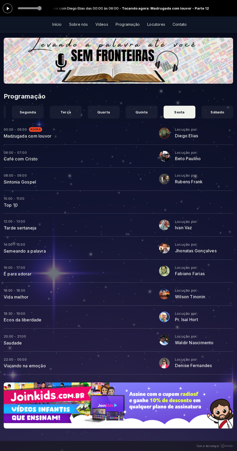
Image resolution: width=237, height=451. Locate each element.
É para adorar (18, 273)
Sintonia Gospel (20, 182)
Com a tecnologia (214, 446)
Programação (128, 24)
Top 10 (11, 205)
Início (57, 24)
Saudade (13, 343)
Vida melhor (16, 297)
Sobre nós (78, 24)
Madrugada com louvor (27, 136)
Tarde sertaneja (20, 228)
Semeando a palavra (25, 251)
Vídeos (101, 24)
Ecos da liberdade (23, 319)
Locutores (156, 24)
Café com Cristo (21, 158)
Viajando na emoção (25, 365)
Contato (180, 24)
